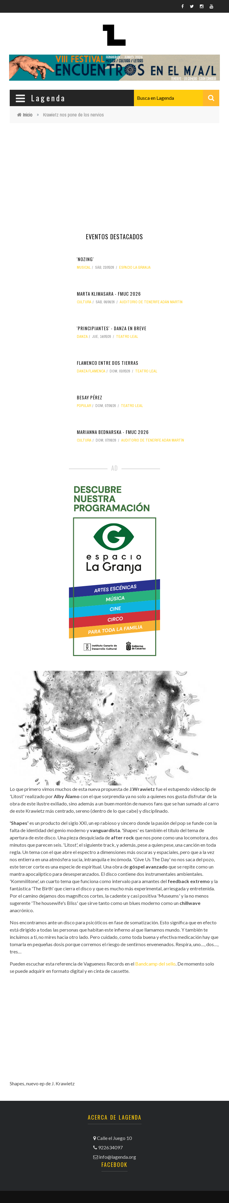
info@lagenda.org (117, 1157)
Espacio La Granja (135, 267)
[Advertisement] (114, 172)
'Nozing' (85, 259)
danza (82, 336)
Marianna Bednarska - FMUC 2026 (113, 431)
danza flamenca (91, 371)
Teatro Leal (127, 336)
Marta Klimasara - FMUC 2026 (109, 293)
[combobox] (176, 98)
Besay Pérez (89, 397)
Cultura (84, 302)
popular (84, 405)
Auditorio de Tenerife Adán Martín (151, 302)
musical (84, 267)
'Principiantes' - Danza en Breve (111, 328)
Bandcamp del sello (155, 963)
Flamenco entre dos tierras (107, 362)
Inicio (27, 114)
